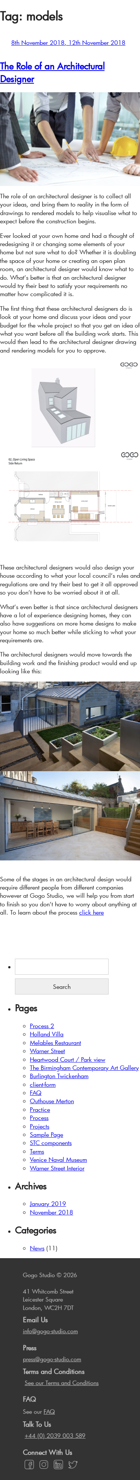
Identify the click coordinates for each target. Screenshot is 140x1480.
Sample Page (46, 1134)
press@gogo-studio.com (53, 1361)
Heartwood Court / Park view (67, 1059)
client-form (43, 1084)
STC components (51, 1143)
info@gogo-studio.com (51, 1335)
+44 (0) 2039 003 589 (55, 1433)
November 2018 (51, 1212)
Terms (37, 1151)
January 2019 (48, 1203)
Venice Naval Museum (58, 1159)
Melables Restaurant (55, 1042)
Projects (39, 1126)
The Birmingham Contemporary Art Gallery (84, 1067)
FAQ (35, 1092)
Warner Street (47, 1051)
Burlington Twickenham (59, 1076)
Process (39, 1117)
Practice (40, 1109)
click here (91, 912)
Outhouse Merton (52, 1101)
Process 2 (42, 1026)
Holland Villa (46, 1034)
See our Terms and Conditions (61, 1383)
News (37, 1248)
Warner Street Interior (57, 1168)
